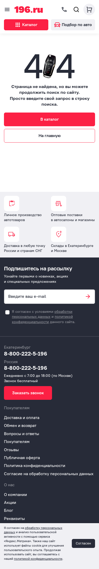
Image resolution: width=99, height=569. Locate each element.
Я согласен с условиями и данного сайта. (43, 316)
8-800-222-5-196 (25, 353)
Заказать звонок (28, 392)
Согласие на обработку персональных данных (48, 473)
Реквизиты (14, 518)
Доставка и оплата (21, 417)
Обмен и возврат (20, 425)
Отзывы (11, 449)
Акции (10, 502)
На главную (50, 135)
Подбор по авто (73, 24)
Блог (8, 510)
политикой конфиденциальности (38, 559)
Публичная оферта (22, 457)
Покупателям (17, 441)
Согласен (83, 543)
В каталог (49, 119)
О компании (15, 494)
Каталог (26, 25)
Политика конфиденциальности (34, 465)
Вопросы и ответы (21, 433)
